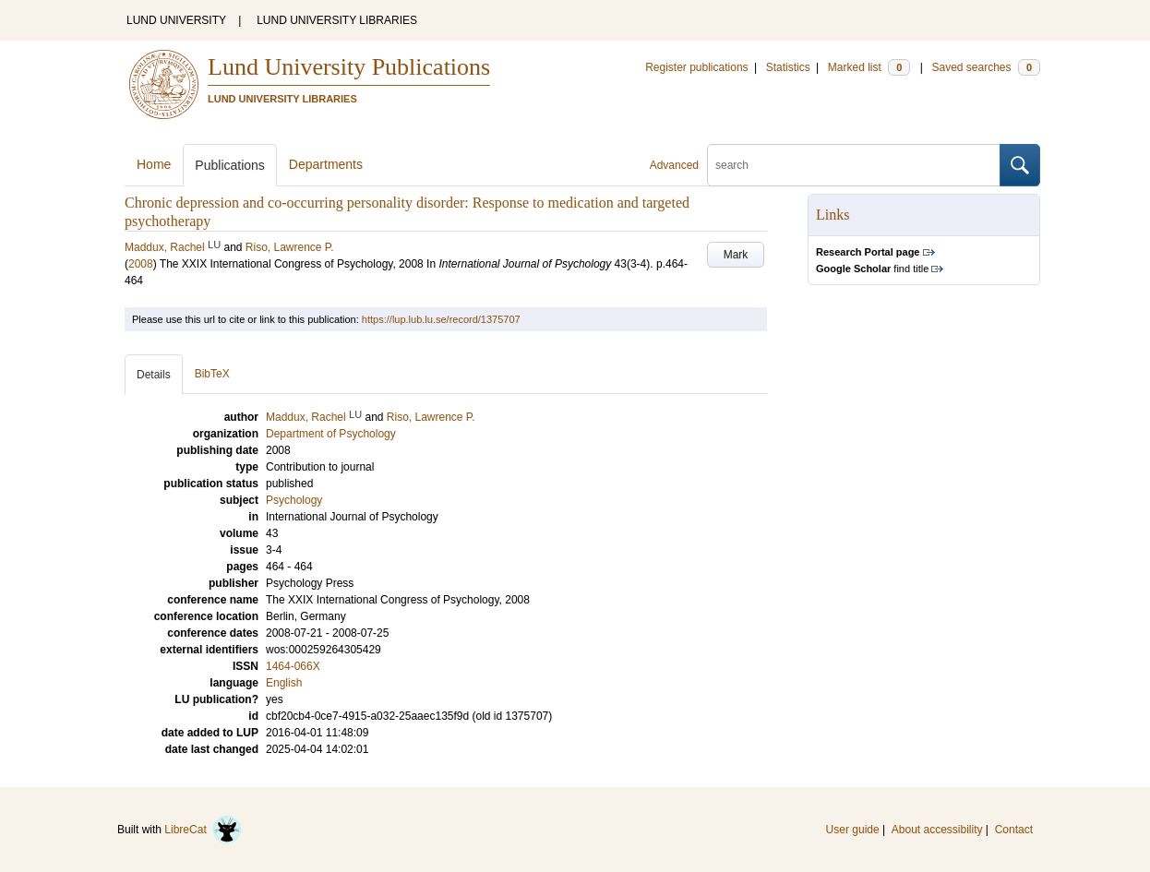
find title (872, 268)
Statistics (788, 67)
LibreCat (203, 829)
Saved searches (985, 67)
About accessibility (937, 829)
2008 (140, 263)
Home (154, 164)
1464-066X (293, 666)
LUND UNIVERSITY (176, 20)
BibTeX (212, 373)
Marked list (869, 67)
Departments (326, 164)
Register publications (696, 67)
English (284, 682)
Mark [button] (736, 254)
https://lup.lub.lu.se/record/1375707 (441, 319)
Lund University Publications (349, 67)
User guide (853, 829)
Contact (1014, 829)
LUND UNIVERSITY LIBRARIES (337, 20)
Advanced (674, 165)
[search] (853, 165)
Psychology (294, 500)
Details (154, 374)
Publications (230, 165)
